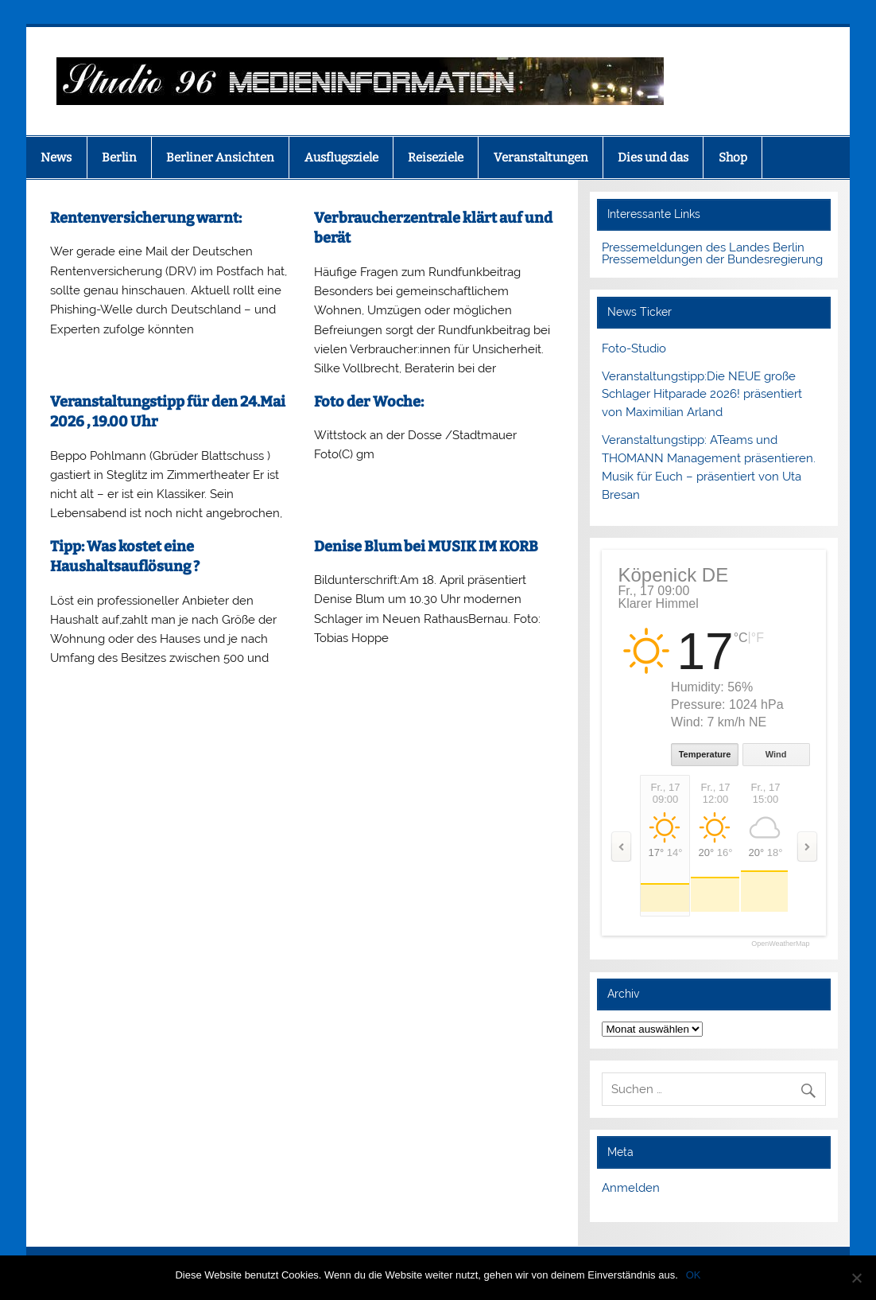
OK (693, 1275)
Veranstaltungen (541, 157)
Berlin (119, 157)
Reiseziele (435, 157)
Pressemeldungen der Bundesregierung (712, 259)
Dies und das (653, 157)
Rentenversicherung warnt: (147, 218)
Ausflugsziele (341, 157)
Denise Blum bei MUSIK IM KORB (426, 546)
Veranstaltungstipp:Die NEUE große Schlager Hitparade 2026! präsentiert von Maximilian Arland (702, 394)
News (56, 157)
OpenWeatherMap (780, 944)
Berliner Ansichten (220, 157)
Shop (733, 157)
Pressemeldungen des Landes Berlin (703, 247)
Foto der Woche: (369, 402)
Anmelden (631, 1188)
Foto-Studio (634, 348)
